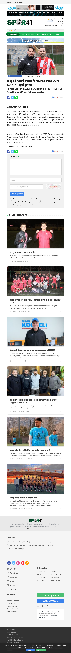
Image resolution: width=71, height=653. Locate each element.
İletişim (11, 589)
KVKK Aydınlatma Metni (15, 637)
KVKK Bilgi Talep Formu (15, 640)
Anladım (41, 650)
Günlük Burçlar (12, 612)
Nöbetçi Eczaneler (13, 601)
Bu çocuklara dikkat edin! (23, 252)
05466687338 (50, 601)
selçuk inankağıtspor (26, 542)
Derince (53, 571)
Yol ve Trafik (11, 598)
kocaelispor (12, 542)
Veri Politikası (11, 632)
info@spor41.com (45, 606)
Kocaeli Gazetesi (13, 643)
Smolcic (49, 545)
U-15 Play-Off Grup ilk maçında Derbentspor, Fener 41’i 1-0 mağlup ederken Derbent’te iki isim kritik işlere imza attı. (34, 256)
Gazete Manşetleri (13, 609)
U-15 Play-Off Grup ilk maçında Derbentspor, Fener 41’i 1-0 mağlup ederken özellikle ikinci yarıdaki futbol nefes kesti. (34, 307)
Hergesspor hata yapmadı (23, 497)
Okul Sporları (55, 577)
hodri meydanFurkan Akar (17, 545)
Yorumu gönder (17, 194)
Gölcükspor (41, 580)
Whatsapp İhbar (50, 595)
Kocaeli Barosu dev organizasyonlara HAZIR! (32, 350)
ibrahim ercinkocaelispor (43, 542)
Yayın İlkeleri (11, 630)
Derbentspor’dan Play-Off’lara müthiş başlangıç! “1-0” (35, 301)
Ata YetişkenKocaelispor (36, 545)
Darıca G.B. (40, 575)
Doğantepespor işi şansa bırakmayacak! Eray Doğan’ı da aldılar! (33, 401)
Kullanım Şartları (13, 635)
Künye (11, 585)
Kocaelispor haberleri (15, 548)
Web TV (11, 569)
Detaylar (30, 650)
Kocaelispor (41, 572)
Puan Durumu (12, 606)
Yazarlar (12, 577)
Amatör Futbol (15, 76)
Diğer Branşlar (55, 580)
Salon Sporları (56, 574)
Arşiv (10, 581)
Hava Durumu (12, 603)
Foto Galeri (13, 573)
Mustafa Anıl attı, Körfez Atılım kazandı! (30, 450)
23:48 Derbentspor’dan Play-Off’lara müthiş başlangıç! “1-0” (44, 34)
